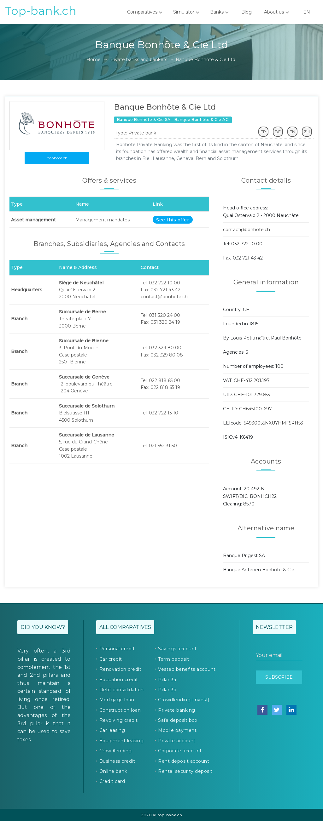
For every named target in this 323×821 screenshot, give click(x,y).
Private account (177, 741)
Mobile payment (177, 730)
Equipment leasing (121, 741)
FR (263, 131)
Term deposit (173, 659)
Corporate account (180, 751)
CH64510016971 (256, 409)
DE (278, 131)
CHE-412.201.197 (252, 380)
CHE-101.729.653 (252, 394)
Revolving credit (118, 720)
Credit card (112, 781)
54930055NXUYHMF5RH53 (273, 423)
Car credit (110, 659)
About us (276, 12)
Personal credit (117, 649)
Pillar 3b (167, 690)
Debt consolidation (121, 690)
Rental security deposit (185, 771)
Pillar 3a (167, 679)
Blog (246, 12)
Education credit (118, 679)
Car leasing (112, 730)
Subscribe (279, 677)
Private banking (176, 710)
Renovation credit (120, 669)
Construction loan (120, 710)
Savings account (177, 649)
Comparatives (145, 12)
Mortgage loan (116, 700)
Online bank (113, 771)
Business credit (117, 761)
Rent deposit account (183, 761)
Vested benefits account (187, 669)
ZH (307, 131)
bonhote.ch (57, 158)
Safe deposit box (177, 720)
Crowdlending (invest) (183, 700)
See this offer (172, 220)
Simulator (186, 12)
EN (307, 12)
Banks (219, 12)
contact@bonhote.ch (246, 229)
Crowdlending (115, 751)
